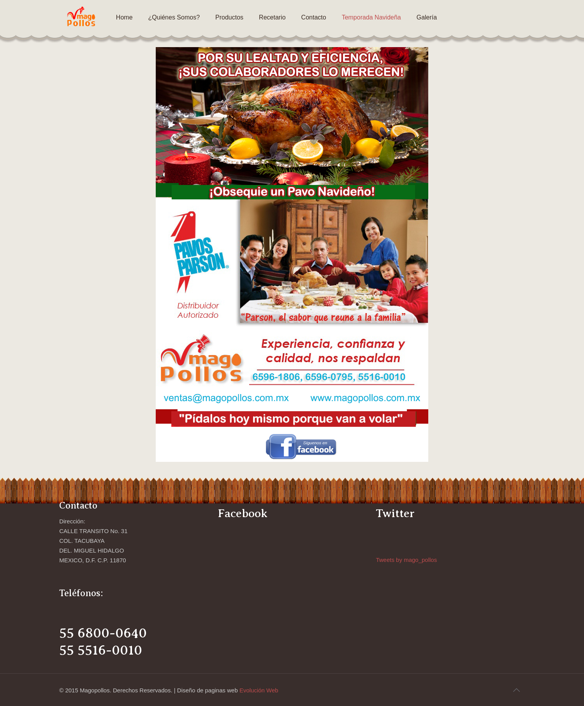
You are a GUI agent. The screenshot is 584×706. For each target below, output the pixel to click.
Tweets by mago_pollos (406, 559)
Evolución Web (258, 690)
